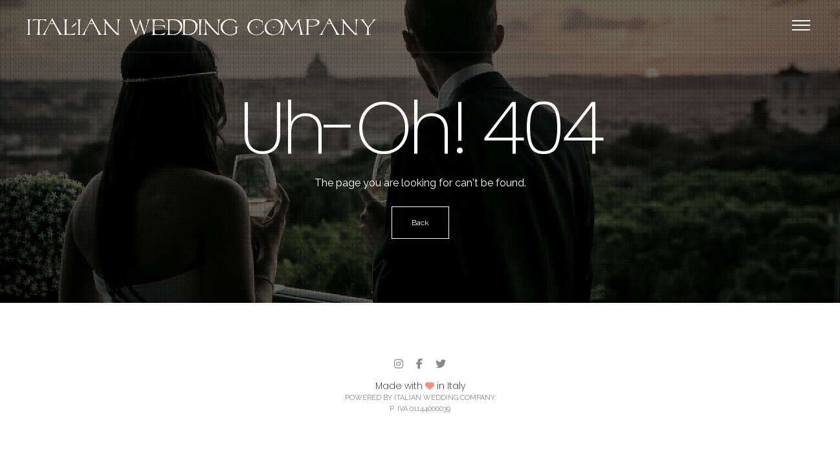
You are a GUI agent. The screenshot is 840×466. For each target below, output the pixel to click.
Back (420, 222)
